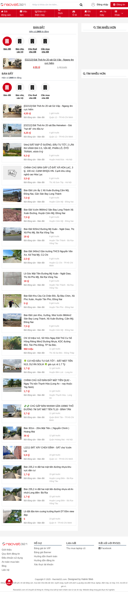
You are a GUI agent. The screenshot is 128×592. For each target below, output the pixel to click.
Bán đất (41, 117)
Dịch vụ (60, 13)
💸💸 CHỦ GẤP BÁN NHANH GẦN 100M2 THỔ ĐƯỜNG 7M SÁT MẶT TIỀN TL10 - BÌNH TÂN (49, 408)
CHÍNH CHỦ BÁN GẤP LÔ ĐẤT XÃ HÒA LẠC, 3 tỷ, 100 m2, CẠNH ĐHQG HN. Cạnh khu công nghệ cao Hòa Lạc (48, 171)
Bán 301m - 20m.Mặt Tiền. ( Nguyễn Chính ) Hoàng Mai (46, 430)
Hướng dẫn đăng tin (44, 560)
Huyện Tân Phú (56, 307)
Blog (4, 566)
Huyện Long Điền (57, 478)
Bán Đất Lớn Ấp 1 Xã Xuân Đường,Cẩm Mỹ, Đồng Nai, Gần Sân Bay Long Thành (46, 192)
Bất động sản (6, 13)
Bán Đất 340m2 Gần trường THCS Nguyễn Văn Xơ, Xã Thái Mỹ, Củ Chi (48, 253)
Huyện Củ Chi (55, 263)
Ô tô (74, 13)
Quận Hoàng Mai (57, 439)
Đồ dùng (88, 13)
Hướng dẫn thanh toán (45, 556)
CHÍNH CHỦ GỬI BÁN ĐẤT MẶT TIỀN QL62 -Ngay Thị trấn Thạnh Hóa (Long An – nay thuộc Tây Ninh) (48, 383)
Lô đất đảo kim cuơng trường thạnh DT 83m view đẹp (49, 513)
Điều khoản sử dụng (12, 558)
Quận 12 (53, 117)
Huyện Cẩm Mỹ (56, 202)
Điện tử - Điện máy (41, 13)
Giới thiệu (7, 550)
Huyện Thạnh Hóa (57, 395)
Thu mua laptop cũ (76, 548)
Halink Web (87, 579)
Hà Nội (69, 159)
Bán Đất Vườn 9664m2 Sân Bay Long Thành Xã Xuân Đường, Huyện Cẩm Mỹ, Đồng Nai (48, 211)
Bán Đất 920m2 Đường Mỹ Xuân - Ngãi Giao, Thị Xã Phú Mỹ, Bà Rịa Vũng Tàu (49, 231)
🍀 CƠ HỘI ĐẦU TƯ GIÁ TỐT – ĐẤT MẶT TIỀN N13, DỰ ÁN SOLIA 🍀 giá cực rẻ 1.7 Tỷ (48, 363)
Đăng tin (119, 4)
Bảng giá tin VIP (42, 548)
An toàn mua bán (10, 562)
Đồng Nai (69, 202)
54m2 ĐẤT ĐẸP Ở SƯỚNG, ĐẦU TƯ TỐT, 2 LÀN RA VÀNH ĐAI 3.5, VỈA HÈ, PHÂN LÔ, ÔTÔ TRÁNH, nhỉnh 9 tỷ (49, 148)
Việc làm (23, 13)
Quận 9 (52, 523)
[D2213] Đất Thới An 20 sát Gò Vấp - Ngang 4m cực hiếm (49, 61)
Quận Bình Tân (56, 417)
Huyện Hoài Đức (56, 159)
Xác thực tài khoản (43, 564)
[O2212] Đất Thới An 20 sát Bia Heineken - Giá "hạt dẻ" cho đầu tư (48, 127)
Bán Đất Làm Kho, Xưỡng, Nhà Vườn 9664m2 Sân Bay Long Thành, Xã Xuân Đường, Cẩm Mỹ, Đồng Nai (49, 318)
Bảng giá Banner (42, 552)
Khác (117, 13)
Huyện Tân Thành (57, 240)
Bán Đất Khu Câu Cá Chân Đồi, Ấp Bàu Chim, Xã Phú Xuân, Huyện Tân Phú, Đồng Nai (49, 298)
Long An (68, 372)
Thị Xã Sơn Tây (56, 182)
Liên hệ (5, 570)
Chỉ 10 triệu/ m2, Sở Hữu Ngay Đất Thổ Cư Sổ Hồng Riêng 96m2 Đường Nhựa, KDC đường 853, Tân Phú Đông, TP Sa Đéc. (48, 341)
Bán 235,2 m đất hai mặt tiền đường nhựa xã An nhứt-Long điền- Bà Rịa (48, 491)
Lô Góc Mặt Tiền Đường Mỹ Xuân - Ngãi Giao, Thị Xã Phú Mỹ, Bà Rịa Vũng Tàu (47, 275)
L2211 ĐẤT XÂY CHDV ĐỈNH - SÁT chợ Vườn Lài (47, 449)
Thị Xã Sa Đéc (55, 353)
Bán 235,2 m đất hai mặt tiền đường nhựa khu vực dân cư (47, 469)
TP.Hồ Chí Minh (66, 117)
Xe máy (103, 13)
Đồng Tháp (69, 353)
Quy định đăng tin (11, 554)
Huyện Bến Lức (56, 372)
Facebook (105, 548)
